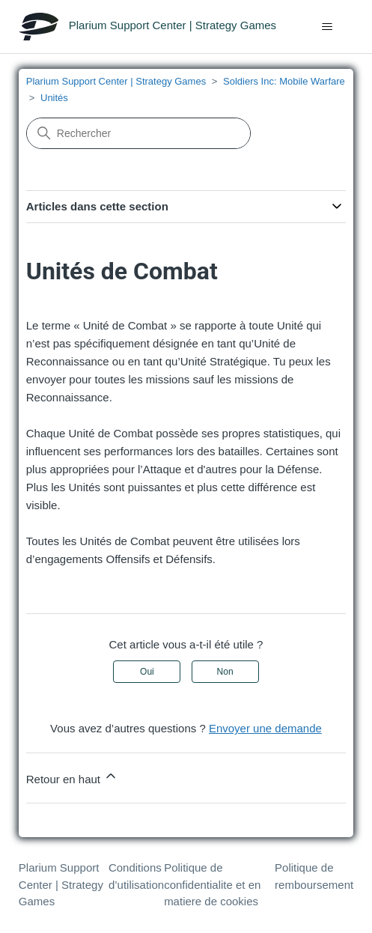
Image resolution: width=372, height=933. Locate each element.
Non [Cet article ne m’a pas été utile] (225, 671)
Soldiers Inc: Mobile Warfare (284, 81)
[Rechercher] (138, 133)
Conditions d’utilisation (136, 876)
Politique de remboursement (314, 876)
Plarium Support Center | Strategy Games (116, 81)
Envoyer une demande (265, 728)
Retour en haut (72, 776)
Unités (54, 97)
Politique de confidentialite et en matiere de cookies (212, 884)
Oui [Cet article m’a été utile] (147, 671)
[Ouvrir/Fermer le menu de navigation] (326, 27)
